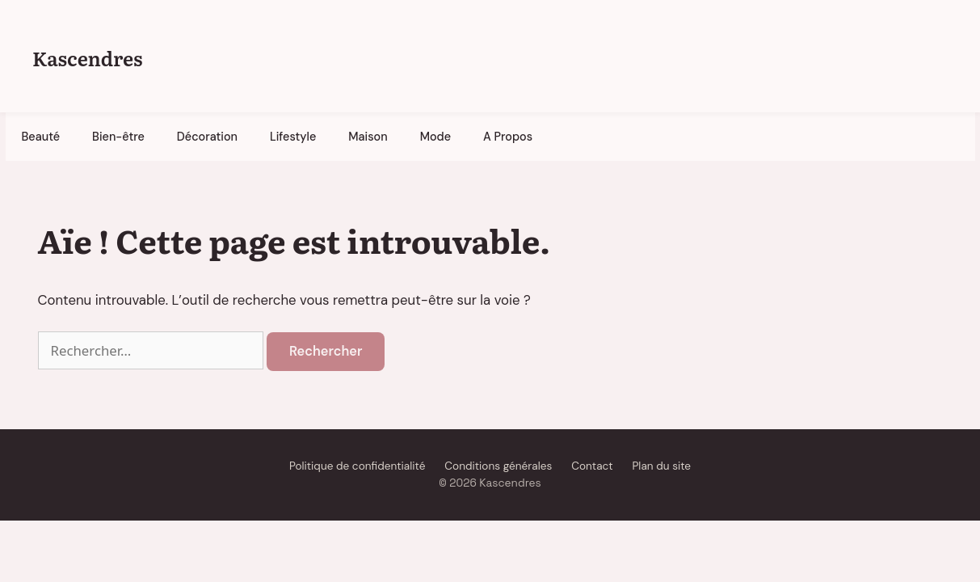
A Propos (507, 136)
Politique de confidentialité (357, 466)
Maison (367, 136)
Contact (591, 466)
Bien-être (118, 136)
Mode (435, 136)
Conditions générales (498, 466)
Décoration (207, 136)
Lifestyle (293, 136)
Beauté (41, 136)
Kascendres (87, 58)
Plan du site (661, 466)
